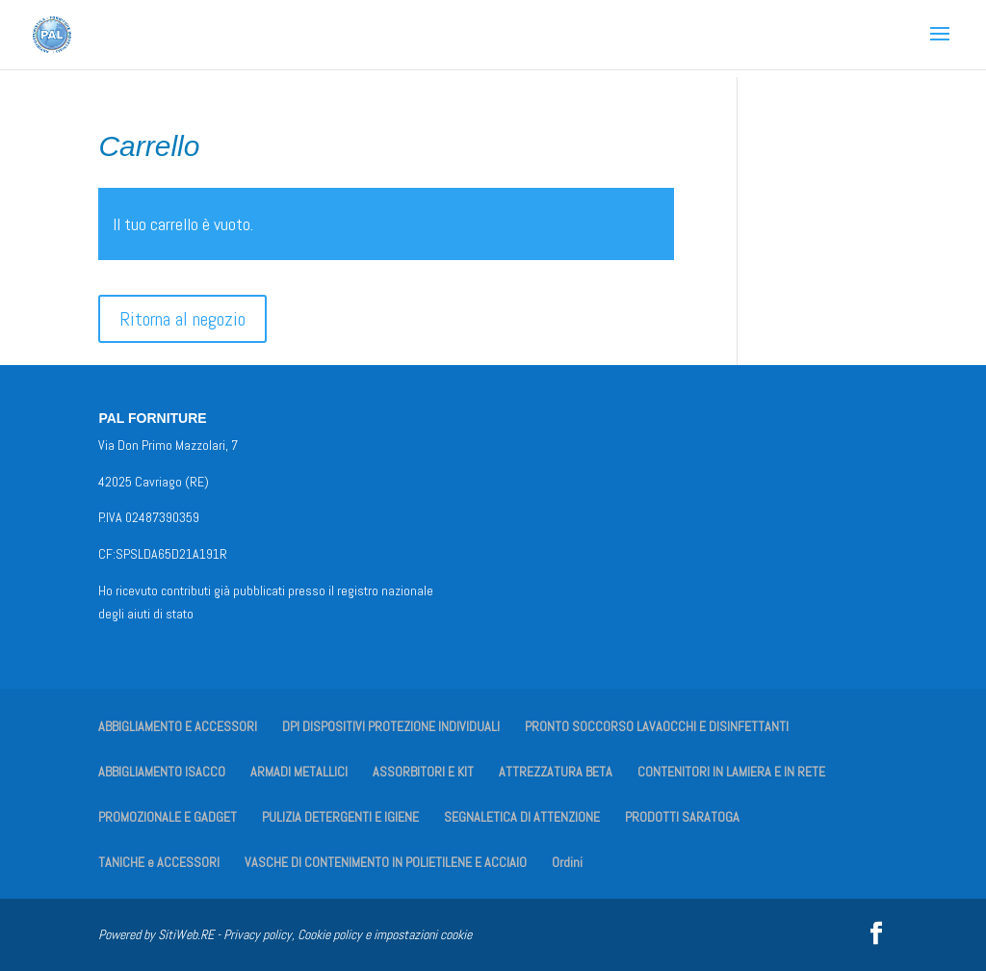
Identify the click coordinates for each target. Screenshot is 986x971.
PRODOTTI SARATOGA (682, 817)
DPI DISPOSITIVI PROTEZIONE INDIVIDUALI (391, 726)
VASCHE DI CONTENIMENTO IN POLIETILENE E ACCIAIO (386, 862)
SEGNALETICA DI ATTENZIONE (522, 817)
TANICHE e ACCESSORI (159, 862)
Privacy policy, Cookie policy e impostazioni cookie (347, 934)
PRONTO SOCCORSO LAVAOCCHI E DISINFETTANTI (657, 726)
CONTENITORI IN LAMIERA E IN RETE (731, 771)
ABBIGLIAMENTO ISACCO (161, 771)
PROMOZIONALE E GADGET (167, 817)
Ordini (567, 862)
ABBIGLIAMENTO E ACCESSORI (177, 726)
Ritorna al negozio (182, 318)
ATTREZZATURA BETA (555, 771)
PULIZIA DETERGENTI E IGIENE (340, 817)
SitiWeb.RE (186, 934)
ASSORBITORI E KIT (423, 771)
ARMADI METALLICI (299, 771)
